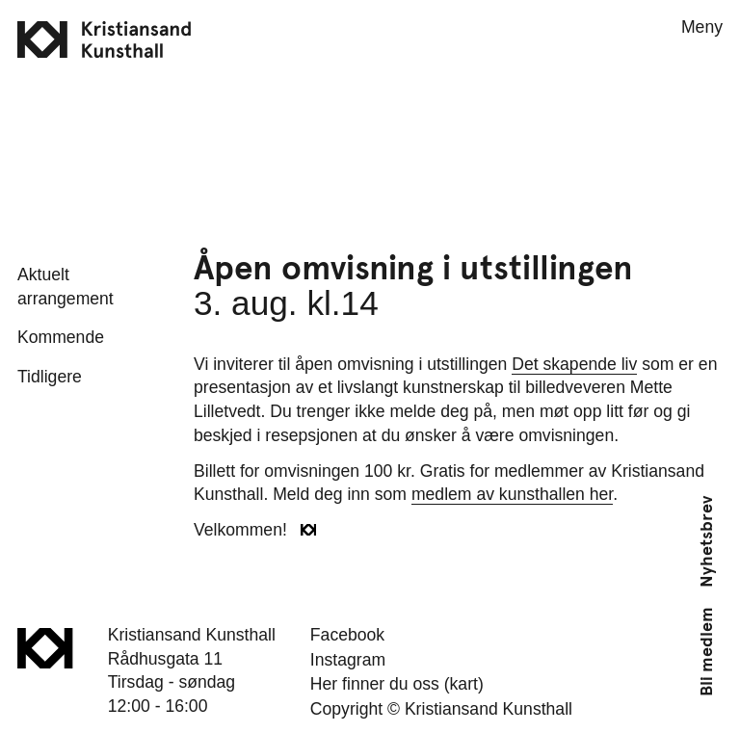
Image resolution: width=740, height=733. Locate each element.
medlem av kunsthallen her (512, 494)
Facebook (347, 634)
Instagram (347, 659)
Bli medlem (706, 651)
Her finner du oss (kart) (397, 684)
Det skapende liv (574, 364)
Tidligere (49, 376)
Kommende (60, 337)
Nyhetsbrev (706, 542)
